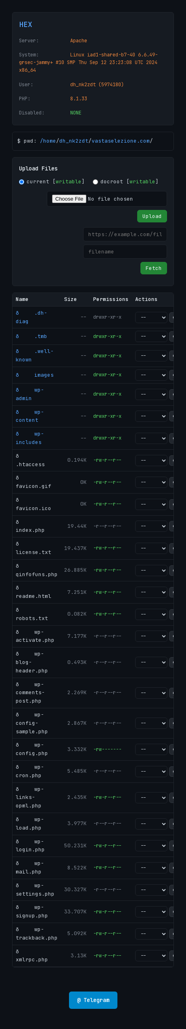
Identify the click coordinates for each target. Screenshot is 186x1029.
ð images (35, 374)
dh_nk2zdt (73, 140)
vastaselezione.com (121, 140)
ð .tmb (31, 336)
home (49, 140)
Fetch (154, 268)
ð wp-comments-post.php (30, 693)
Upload (152, 216)
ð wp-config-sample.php (32, 723)
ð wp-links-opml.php (30, 797)
